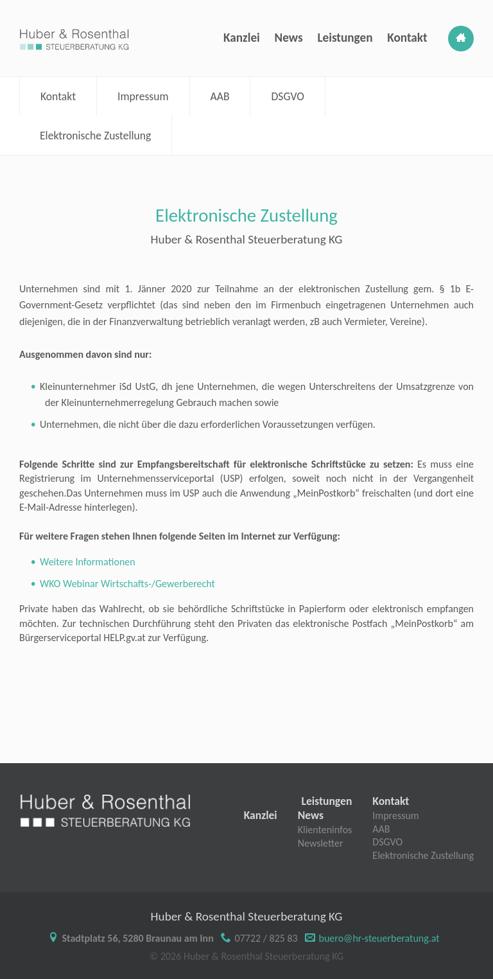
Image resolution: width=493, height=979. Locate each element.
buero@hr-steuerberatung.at (379, 938)
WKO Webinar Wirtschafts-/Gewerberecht (127, 584)
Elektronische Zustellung (95, 135)
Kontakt (407, 37)
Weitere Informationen (87, 562)
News (289, 37)
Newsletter (320, 843)
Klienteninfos (325, 830)
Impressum (142, 96)
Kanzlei (241, 37)
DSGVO (287, 96)
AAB (220, 96)
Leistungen (344, 37)
